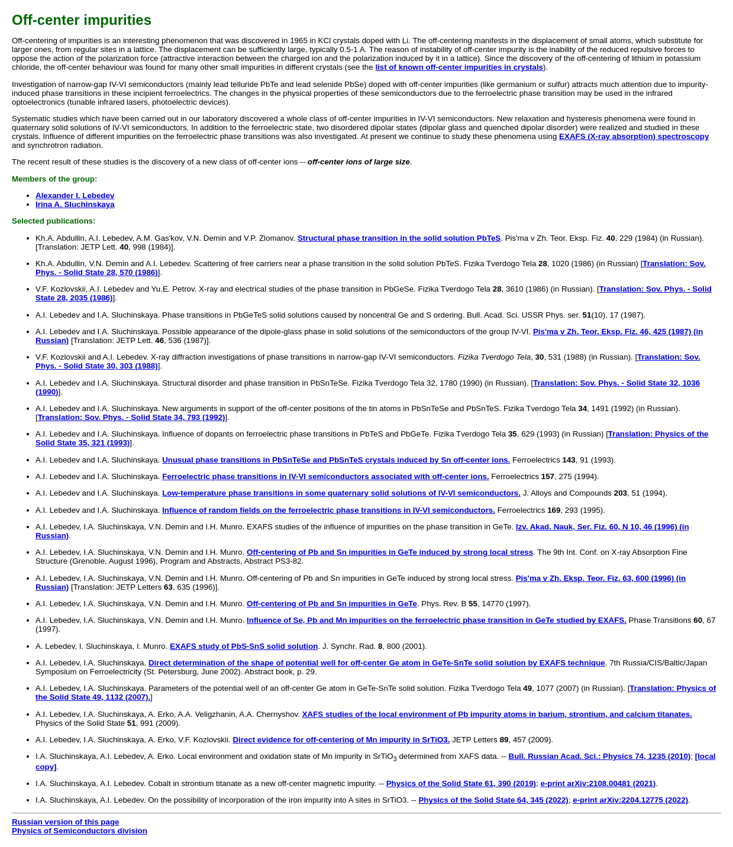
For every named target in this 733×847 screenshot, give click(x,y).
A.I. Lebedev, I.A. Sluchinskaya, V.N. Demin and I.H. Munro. (139, 552)
